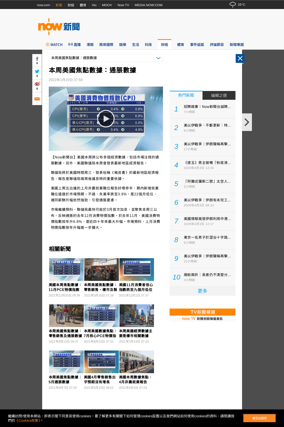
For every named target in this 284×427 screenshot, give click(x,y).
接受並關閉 (259, 418)
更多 (202, 291)
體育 (83, 5)
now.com (43, 5)
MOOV (107, 5)
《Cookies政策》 (27, 420)
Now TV (123, 5)
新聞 (59, 5)
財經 (71, 5)
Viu (94, 5)
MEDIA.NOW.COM (149, 5)
